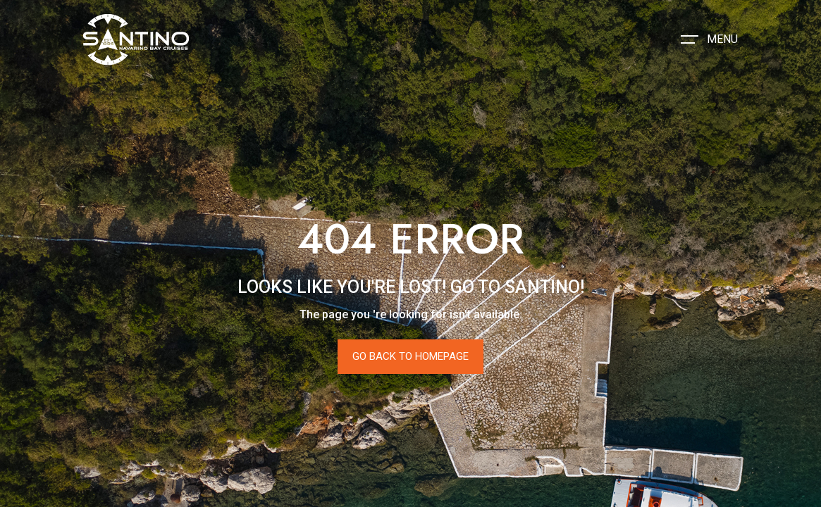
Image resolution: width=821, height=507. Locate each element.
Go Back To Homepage (410, 356)
